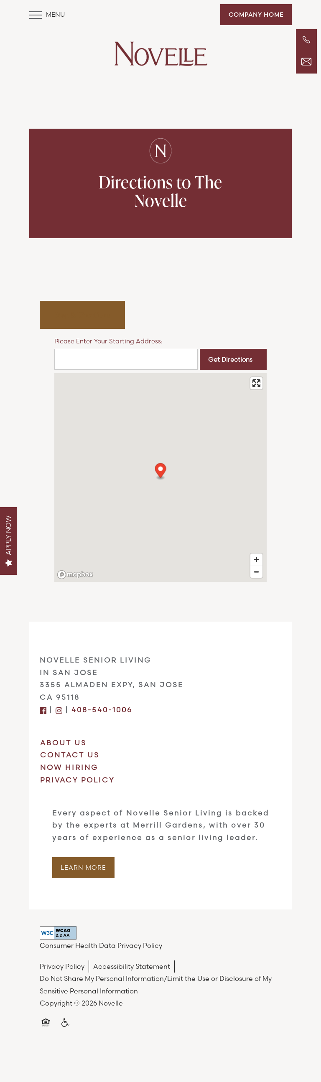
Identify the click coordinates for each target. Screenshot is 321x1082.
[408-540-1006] (306, 39)
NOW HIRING (69, 767)
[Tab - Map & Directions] (82, 315)
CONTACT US (69, 754)
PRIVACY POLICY (77, 779)
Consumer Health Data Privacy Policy (101, 945)
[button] (256, 14)
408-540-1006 (101, 709)
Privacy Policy (62, 966)
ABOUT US (63, 742)
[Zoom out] (256, 572)
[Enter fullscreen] (256, 383)
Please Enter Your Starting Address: (108, 341)
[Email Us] (306, 61)
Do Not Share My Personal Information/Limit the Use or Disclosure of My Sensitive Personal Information (156, 984)
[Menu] (47, 14)
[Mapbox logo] (75, 574)
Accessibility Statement (131, 966)
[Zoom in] (256, 560)
